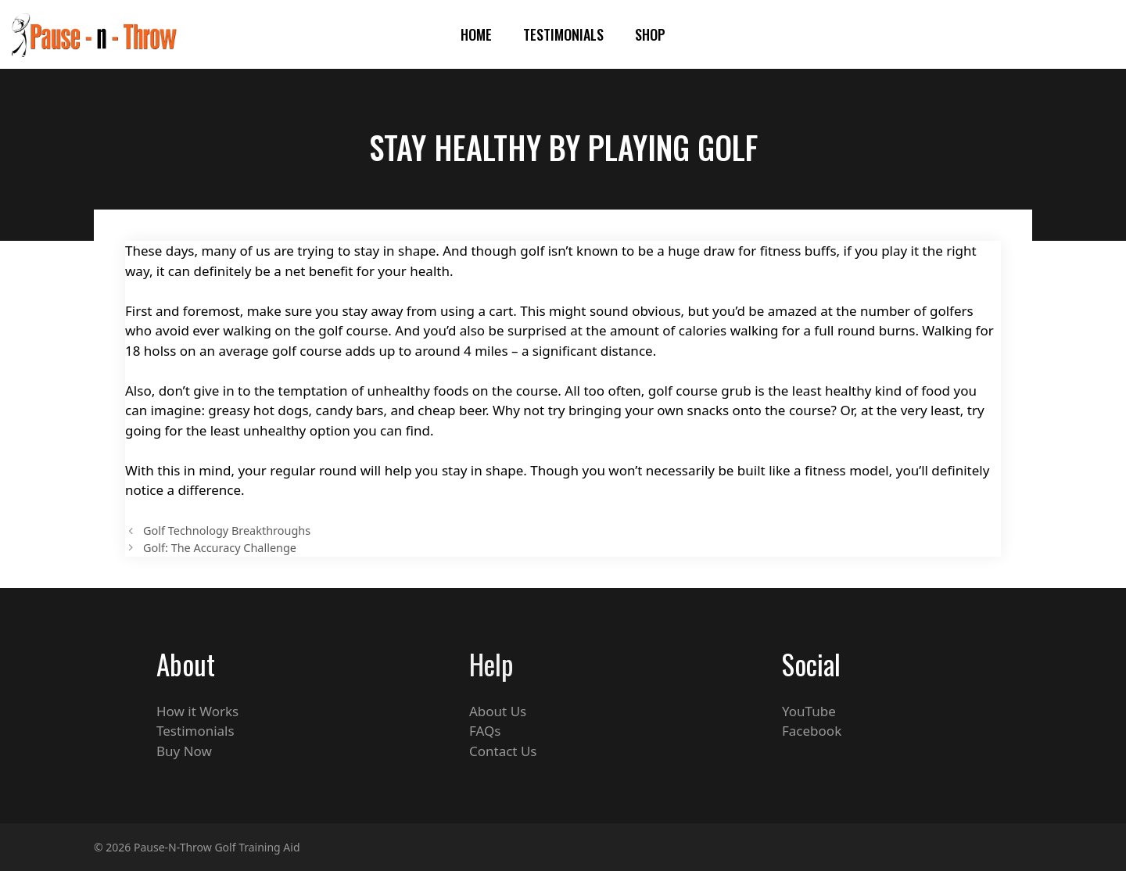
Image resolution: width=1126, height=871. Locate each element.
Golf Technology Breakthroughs (226, 530)
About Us (497, 711)
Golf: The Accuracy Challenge (219, 547)
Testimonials (563, 34)
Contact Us (503, 751)
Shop (650, 34)
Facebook (811, 731)
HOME (476, 34)
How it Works (197, 711)
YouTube (809, 711)
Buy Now (184, 751)
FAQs (484, 731)
